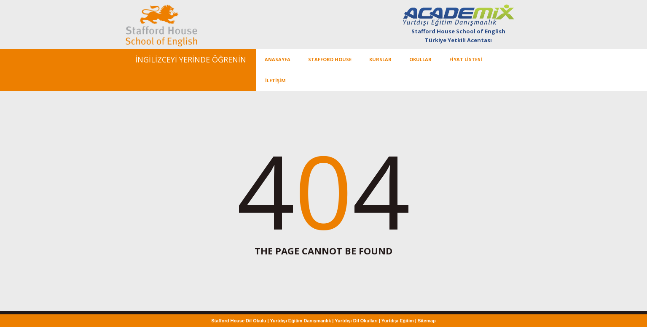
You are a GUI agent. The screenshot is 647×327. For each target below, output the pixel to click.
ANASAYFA (277, 59)
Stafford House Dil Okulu (239, 320)
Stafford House (330, 59)
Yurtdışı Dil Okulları (356, 320)
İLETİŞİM (275, 80)
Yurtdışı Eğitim (397, 320)
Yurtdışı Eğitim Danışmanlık (300, 320)
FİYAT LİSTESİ (465, 59)
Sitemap (427, 320)
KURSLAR (380, 59)
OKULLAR (420, 59)
